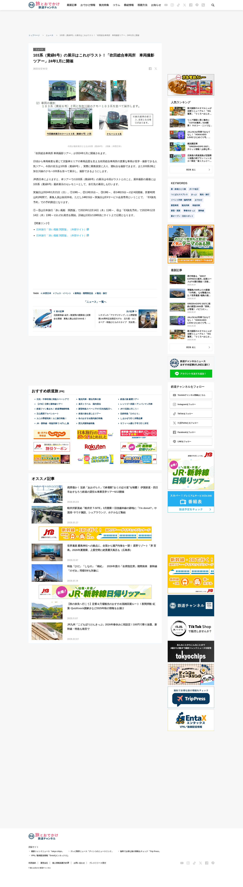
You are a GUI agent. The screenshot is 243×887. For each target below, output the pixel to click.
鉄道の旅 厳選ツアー (129, 399)
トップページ (34, 35)
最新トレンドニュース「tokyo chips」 (47, 851)
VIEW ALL (191, 169)
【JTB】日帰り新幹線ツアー (50, 404)
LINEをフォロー (182, 441)
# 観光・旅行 (101, 293)
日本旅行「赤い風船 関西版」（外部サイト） (61, 229)
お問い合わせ (79, 863)
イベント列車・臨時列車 (181, 200)
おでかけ (198, 200)
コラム (116, 5)
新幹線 (201, 211)
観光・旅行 (204, 194)
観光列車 (185, 205)
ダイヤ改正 (194, 189)
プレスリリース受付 (97, 863)
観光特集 (104, 5)
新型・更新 (175, 211)
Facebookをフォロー (184, 432)
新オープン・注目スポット (182, 216)
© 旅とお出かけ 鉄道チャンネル (40, 868)
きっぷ (194, 194)
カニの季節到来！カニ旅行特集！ (52, 418)
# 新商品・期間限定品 (83, 293)
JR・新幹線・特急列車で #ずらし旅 (53, 423)
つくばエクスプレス (179, 194)
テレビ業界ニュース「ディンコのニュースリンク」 (92, 851)
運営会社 (44, 863)
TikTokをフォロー (183, 413)
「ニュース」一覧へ (95, 301)
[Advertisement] (121, 22)
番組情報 (129, 5)
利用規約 (32, 863)
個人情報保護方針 (59, 863)
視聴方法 (142, 5)
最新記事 (72, 5)
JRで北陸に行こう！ (129, 409)
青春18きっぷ (189, 211)
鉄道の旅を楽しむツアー (89, 413)
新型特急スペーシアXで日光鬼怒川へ (95, 409)
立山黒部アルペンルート (48, 413)
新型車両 (174, 205)
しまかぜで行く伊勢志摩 (131, 418)
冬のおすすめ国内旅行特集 (90, 418)
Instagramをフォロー (184, 404)
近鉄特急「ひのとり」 (130, 413)
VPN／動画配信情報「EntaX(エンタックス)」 (50, 855)
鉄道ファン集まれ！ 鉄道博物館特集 (53, 409)
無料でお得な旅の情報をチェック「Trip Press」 (140, 851)
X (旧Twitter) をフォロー (185, 423)
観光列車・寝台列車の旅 (89, 399)
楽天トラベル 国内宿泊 (89, 404)
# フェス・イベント (62, 293)
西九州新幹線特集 (86, 423)
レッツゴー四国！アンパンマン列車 (136, 404)
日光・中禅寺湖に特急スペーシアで (53, 399)
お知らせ (156, 5)
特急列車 (196, 205)
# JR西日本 (46, 293)
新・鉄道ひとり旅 (178, 189)
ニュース (49, 35)
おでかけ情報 (87, 5)
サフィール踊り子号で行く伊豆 (134, 423)
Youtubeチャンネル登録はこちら (189, 395)
